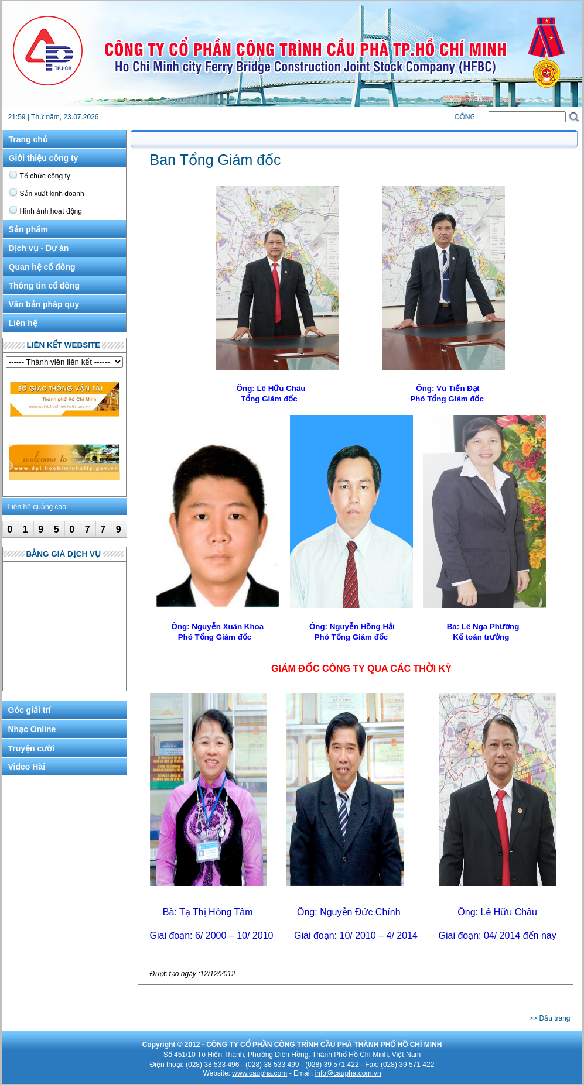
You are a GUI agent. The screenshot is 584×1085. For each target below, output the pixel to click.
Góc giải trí (29, 710)
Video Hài (27, 766)
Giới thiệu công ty (43, 158)
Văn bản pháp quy (44, 304)
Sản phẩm (28, 229)
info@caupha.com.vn (348, 1073)
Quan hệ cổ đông (42, 267)
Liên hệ (23, 323)
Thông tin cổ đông (44, 285)
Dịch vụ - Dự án (39, 248)
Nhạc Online (32, 729)
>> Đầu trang (549, 1018)
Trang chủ (28, 139)
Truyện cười (31, 748)
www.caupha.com (259, 1073)
